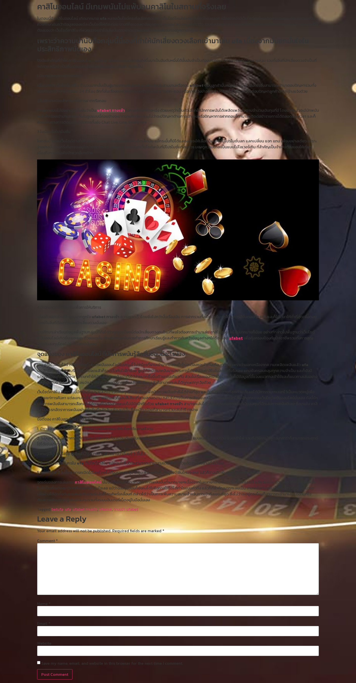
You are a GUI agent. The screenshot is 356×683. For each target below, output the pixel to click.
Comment (47, 541)
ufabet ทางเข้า (111, 110)
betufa (57, 509)
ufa (68, 509)
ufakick (105, 509)
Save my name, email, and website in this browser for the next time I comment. (112, 663)
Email (43, 623)
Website (44, 643)
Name (44, 604)
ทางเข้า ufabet (126, 509)
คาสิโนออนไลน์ (88, 482)
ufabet (236, 338)
